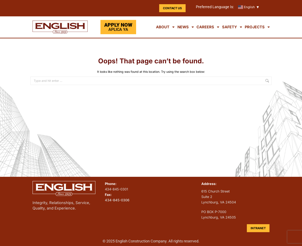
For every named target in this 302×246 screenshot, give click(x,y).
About (165, 27)
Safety (232, 27)
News (186, 27)
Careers (208, 27)
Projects (258, 27)
